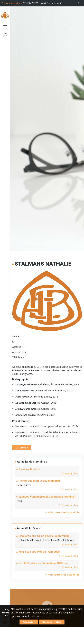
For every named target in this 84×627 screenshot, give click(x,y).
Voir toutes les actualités (62, 512)
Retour (22, 447)
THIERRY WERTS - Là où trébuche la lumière (43, 3)
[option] (52, 3)
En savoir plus (51, 622)
